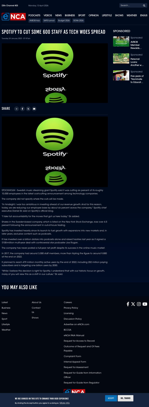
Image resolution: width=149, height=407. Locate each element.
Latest (5, 303)
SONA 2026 (78, 21)
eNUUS (143, 16)
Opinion (94, 16)
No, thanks (125, 398)
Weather (132, 16)
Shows (119, 16)
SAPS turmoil (49, 21)
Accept (111, 398)
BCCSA (67, 330)
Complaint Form (72, 356)
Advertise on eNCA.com (76, 324)
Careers (68, 303)
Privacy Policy (71, 308)
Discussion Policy (73, 319)
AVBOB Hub (35, 21)
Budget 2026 (64, 21)
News (58, 16)
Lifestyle (107, 16)
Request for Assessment (76, 367)
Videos (48, 16)
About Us (36, 303)
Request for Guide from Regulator (81, 383)
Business (70, 16)
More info (65, 403)
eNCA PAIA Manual (74, 336)
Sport (81, 16)
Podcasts (34, 16)
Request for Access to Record (79, 341)
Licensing (69, 313)
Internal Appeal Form (75, 362)
